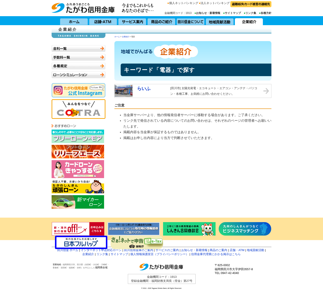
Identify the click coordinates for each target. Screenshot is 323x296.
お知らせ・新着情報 (208, 13)
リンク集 (250, 13)
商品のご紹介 (161, 20)
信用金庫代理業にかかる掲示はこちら (216, 254)
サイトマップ (233, 13)
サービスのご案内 (167, 250)
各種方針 (266, 13)
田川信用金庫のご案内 (138, 250)
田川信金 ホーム (68, 250)
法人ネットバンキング (215, 3)
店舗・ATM (103, 20)
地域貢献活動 (219, 20)
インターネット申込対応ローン (101, 250)
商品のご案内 (218, 250)
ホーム (74, 20)
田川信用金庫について (190, 20)
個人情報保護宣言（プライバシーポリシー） (159, 254)
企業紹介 (249, 20)
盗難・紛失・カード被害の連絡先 (250, 4)
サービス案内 (132, 20)
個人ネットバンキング (183, 3)
